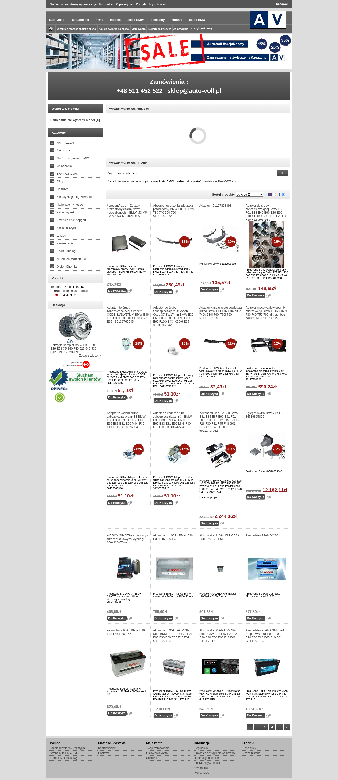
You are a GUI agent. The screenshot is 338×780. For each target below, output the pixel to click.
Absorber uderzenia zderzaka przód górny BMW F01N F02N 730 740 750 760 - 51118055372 (173, 211)
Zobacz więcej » (90, 355)
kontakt (177, 20)
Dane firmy (249, 748)
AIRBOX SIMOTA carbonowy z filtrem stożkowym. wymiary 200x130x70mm (127, 539)
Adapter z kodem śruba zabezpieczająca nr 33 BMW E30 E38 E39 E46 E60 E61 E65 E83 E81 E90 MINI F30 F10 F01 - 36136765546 (126, 420)
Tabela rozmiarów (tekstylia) (67, 748)
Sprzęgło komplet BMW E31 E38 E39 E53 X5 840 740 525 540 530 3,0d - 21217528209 (73, 348)
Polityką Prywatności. (151, 4)
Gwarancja (201, 767)
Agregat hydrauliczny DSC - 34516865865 (264, 414)
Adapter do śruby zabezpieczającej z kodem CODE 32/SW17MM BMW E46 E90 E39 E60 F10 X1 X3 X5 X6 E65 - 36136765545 (128, 314)
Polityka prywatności (207, 763)
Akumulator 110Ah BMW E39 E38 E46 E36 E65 (219, 537)
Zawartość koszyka (159, 28)
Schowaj (282, 4)
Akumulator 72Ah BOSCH (263, 535)
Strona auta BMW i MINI (65, 753)
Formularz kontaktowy (63, 758)
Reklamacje (201, 772)
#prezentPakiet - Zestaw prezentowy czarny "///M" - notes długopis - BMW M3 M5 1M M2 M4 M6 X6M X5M (127, 211)
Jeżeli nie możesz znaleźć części (76, 28)
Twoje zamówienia (157, 748)
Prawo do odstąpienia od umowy (214, 753)
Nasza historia (251, 753)
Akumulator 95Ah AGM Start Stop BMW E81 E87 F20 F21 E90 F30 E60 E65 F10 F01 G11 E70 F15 (172, 636)
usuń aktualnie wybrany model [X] (75, 120)
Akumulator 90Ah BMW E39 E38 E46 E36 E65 (126, 632)
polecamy (158, 20)
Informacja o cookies (207, 758)
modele (115, 20)
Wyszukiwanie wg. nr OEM (128, 162)
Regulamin (201, 748)
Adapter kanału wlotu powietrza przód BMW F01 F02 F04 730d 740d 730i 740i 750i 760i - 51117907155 (220, 313)
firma (99, 20)
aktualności (80, 20)
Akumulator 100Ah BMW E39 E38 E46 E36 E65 (173, 537)
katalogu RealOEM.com (221, 181)
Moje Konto (138, 28)
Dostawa (103, 753)
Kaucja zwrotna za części (114, 28)
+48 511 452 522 (140, 90)
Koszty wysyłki (107, 748)
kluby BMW (197, 20)
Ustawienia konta (157, 753)
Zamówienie (180, 28)
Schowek (152, 758)
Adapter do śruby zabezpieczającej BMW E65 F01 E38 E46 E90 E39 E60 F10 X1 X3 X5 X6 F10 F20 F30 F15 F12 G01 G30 (267, 212)
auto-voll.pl (57, 20)
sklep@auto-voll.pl (194, 90)
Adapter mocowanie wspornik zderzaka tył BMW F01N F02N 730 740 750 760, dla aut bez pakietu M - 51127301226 (266, 313)
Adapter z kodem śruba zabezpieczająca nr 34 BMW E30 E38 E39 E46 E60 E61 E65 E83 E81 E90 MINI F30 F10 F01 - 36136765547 (172, 420)
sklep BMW (135, 20)
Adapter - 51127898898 (215, 205)
